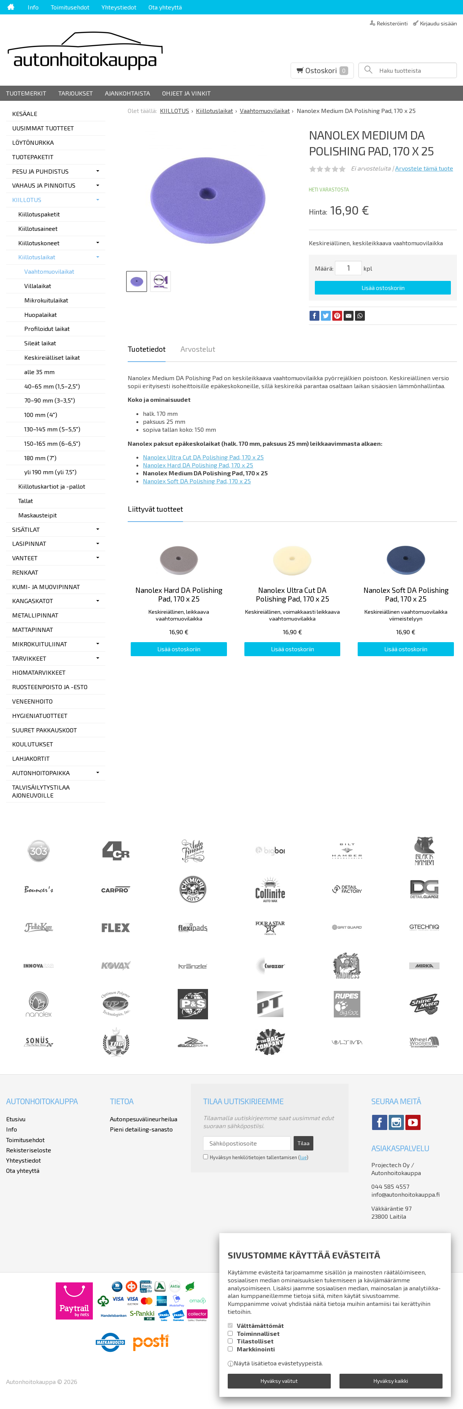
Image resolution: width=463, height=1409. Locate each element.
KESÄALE (24, 113)
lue (303, 1157)
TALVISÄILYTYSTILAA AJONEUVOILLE (41, 791)
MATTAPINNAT (32, 629)
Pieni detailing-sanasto (141, 1129)
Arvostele (424, 168)
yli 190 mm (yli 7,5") (50, 471)
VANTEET (25, 557)
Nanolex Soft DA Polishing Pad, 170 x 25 (197, 480)
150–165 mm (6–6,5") (52, 443)
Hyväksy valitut (279, 1381)
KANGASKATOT (32, 600)
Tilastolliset (255, 1341)
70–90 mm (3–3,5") (49, 400)
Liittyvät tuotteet (155, 509)
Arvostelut (197, 349)
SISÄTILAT (26, 529)
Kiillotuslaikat (36, 256)
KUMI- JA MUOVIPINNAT (46, 586)
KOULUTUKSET (32, 744)
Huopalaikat (40, 314)
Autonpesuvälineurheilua (143, 1118)
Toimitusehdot (70, 7)
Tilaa (303, 1143)
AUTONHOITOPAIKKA (41, 772)
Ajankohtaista (127, 93)
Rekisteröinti (392, 23)
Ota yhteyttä (165, 7)
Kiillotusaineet (38, 228)
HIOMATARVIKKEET (39, 672)
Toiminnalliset (258, 1333)
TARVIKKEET (29, 658)
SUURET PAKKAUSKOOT (44, 729)
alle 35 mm (39, 371)
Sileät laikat (40, 342)
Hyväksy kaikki (391, 1381)
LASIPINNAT (29, 543)
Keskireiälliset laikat (52, 357)
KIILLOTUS (26, 199)
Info (33, 7)
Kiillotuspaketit (39, 214)
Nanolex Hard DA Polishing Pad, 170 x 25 (198, 465)
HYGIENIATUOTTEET (39, 715)
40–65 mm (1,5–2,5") (52, 386)
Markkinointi (256, 1349)
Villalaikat (37, 285)
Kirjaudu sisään (438, 23)
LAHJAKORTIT (31, 758)
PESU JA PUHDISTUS (40, 171)
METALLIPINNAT (35, 615)
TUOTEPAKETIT (32, 156)
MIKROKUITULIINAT (39, 643)
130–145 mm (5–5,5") (52, 429)
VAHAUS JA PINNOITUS (43, 185)
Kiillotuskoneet (38, 242)
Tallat (25, 500)
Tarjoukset (75, 93)
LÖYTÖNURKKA (33, 142)
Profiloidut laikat (47, 328)
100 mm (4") (40, 414)
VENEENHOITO (32, 701)
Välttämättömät (260, 1325)
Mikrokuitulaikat (46, 300)
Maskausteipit (37, 515)
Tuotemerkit (26, 93)
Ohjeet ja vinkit (186, 93)
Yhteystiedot (119, 7)
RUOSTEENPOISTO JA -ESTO (50, 686)
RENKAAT (25, 572)
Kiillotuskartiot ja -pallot (51, 486)
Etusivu (15, 1118)
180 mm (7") (40, 457)
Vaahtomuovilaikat (49, 271)
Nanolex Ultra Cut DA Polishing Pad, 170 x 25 (203, 457)
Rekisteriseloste (28, 1150)
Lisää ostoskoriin (383, 287)
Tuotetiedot (147, 349)
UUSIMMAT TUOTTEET (43, 128)
